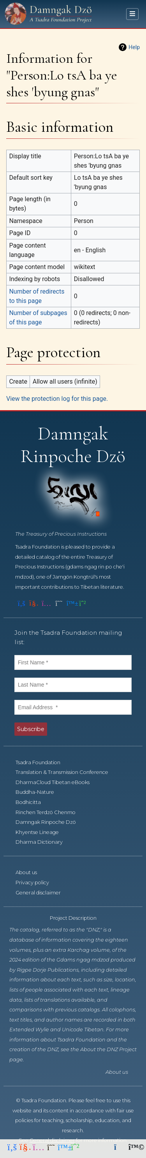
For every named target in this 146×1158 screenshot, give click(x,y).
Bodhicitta (32, 802)
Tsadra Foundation (42, 762)
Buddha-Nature (39, 792)
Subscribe (30, 729)
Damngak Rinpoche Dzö (50, 822)
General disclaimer (42, 893)
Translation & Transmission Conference (66, 772)
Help (134, 47)
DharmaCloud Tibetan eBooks (57, 782)
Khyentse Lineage (41, 832)
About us (31, 872)
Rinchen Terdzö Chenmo (50, 812)
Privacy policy (37, 882)
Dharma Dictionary (43, 842)
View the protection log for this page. (57, 398)
